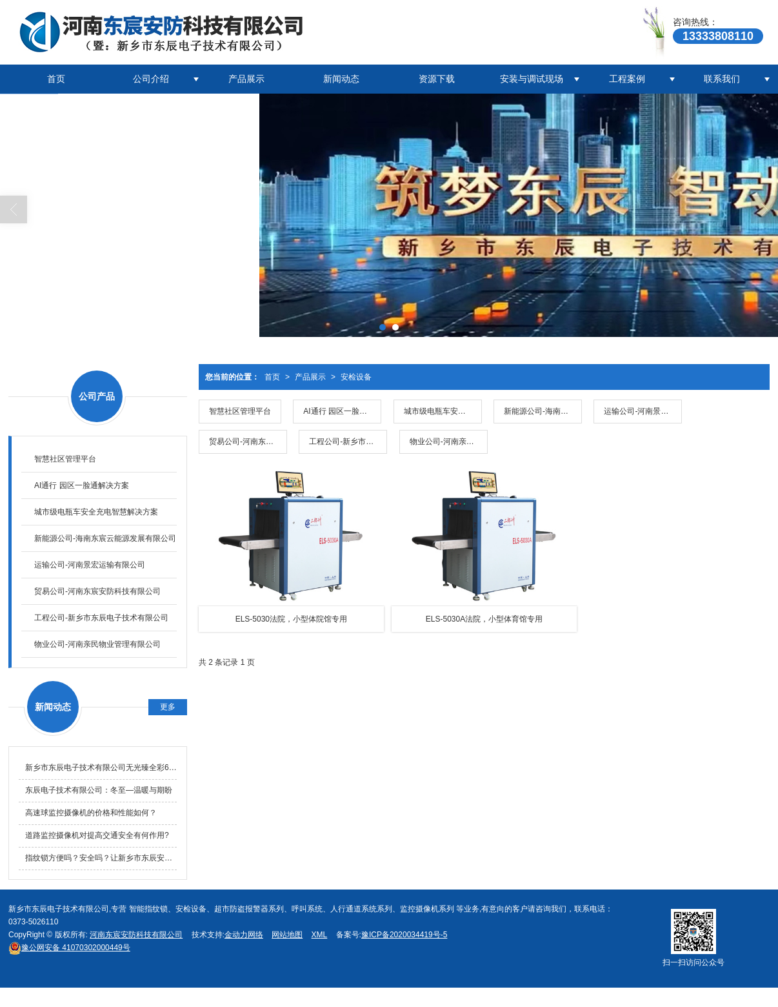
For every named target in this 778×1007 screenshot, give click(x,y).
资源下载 (437, 79)
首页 (56, 79)
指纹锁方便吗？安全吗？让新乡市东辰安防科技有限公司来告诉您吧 (101, 857)
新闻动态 (341, 79)
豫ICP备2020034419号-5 (404, 934)
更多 (167, 706)
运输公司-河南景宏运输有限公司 (643, 411)
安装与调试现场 (531, 79)
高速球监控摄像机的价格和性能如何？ (91, 812)
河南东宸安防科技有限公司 (136, 934)
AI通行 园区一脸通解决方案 (342, 411)
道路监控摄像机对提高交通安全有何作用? (97, 835)
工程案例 (627, 79)
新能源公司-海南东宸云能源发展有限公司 (543, 411)
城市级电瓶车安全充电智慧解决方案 (443, 411)
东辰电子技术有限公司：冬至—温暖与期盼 (98, 790)
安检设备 (356, 376)
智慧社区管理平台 (240, 411)
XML (320, 934)
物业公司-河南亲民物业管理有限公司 (449, 441)
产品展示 (246, 79)
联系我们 (722, 79)
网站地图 (287, 934)
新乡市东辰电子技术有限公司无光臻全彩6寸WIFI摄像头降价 (101, 767)
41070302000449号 (69, 947)
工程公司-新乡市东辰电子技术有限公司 (348, 441)
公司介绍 (151, 79)
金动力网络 (243, 934)
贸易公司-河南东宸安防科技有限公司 (248, 441)
